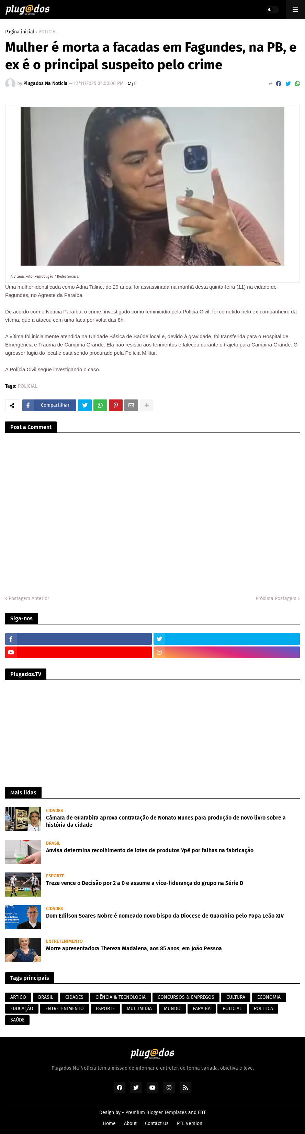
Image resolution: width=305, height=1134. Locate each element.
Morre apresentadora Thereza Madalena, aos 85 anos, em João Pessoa (134, 948)
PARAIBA (202, 1009)
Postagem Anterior (29, 598)
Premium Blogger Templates (156, 1112)
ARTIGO (18, 997)
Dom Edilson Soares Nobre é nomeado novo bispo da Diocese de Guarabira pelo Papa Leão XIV (165, 915)
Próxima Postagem (276, 598)
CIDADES (74, 997)
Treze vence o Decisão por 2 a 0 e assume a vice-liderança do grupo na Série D (144, 883)
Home (109, 1123)
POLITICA (263, 1009)
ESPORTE (105, 1009)
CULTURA (235, 997)
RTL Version (189, 1123)
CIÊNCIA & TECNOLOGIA (120, 997)
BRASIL (45, 997)
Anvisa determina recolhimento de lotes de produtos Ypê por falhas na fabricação (149, 850)
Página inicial (19, 32)
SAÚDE (17, 1020)
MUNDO (172, 1009)
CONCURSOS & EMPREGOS (186, 997)
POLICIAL (48, 32)
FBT (202, 1112)
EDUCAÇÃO (21, 1009)
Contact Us (157, 1123)
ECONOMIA (269, 997)
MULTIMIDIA (139, 1009)
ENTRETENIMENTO (64, 1009)
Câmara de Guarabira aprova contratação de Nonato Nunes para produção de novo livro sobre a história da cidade (166, 821)
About (130, 1123)
